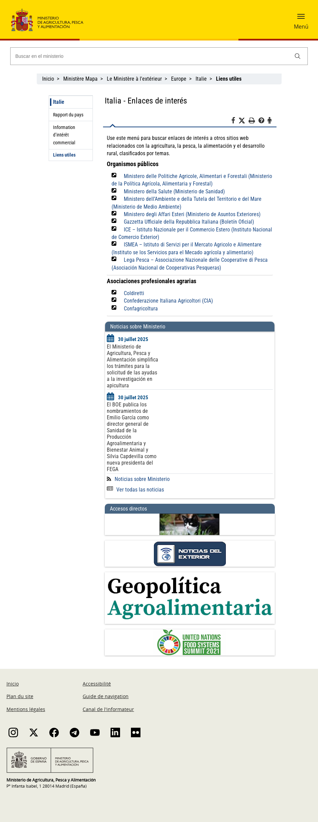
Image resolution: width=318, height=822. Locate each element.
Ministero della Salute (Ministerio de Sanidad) (174, 191)
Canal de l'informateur (108, 709)
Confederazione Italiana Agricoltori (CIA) (168, 300)
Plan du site (19, 696)
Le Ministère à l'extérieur (134, 79)
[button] (301, 18)
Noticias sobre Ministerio (142, 479)
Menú (301, 26)
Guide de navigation (106, 696)
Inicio (48, 79)
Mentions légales (25, 709)
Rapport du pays (68, 114)
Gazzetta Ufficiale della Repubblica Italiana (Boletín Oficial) (189, 222)
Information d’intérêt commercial (64, 135)
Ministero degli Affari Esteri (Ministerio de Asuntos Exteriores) (192, 214)
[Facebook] (234, 121)
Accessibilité (97, 683)
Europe (178, 79)
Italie (201, 79)
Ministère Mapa (80, 79)
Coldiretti (134, 293)
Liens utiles (64, 155)
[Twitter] (243, 121)
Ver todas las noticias (135, 489)
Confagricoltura (141, 308)
